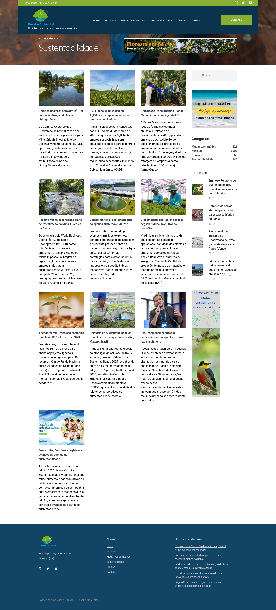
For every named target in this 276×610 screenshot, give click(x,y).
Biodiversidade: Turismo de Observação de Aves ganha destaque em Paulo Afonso (222, 240)
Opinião (111, 567)
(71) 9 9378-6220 (47, 2)
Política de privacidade (51, 600)
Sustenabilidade (116, 561)
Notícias (111, 551)
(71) (54, 553)
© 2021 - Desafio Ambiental (82, 600)
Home (110, 546)
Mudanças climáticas (118, 556)
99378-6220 (65, 553)
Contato (236, 19)
